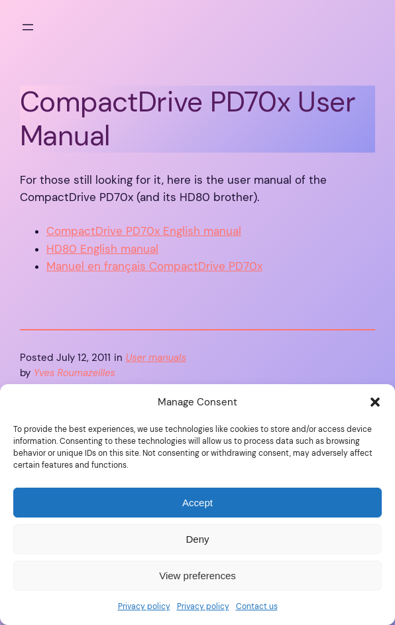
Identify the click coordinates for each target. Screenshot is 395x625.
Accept (197, 502)
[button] (375, 402)
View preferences (197, 575)
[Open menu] (28, 27)
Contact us (257, 606)
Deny (197, 539)
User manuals (156, 357)
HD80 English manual (102, 249)
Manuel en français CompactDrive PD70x (154, 266)
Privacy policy (144, 606)
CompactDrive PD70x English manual (143, 231)
